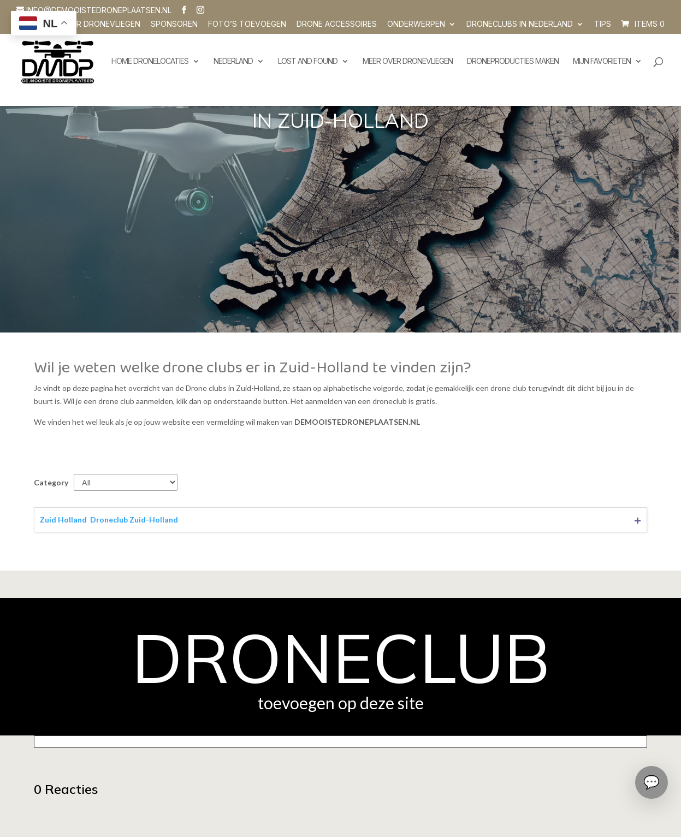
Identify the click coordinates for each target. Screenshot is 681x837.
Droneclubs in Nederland (519, 24)
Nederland (233, 61)
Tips (602, 24)
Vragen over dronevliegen (84, 24)
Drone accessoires (337, 24)
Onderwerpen (416, 24)
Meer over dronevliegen (408, 61)
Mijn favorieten (602, 61)
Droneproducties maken (513, 61)
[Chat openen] (651, 782)
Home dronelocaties (149, 61)
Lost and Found (307, 61)
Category (51, 482)
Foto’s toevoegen (247, 24)
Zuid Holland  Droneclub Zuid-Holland (109, 519)
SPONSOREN (174, 24)
